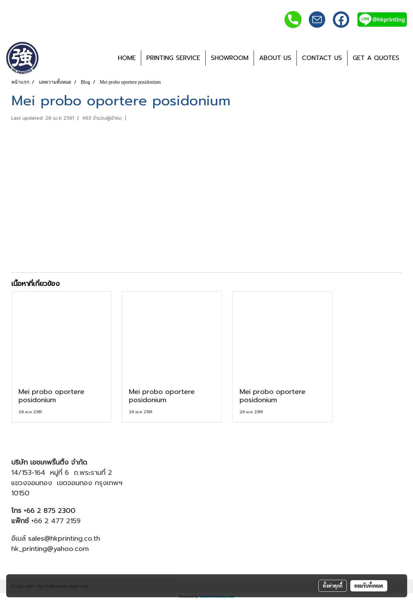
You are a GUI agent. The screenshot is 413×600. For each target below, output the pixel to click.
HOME (127, 58)
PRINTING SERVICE (173, 58)
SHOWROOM (229, 58)
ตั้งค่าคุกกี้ (332, 586)
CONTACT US (322, 58)
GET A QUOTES (376, 58)
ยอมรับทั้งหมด (368, 586)
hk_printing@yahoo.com (50, 548)
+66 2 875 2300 (51, 510)
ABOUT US (275, 58)
